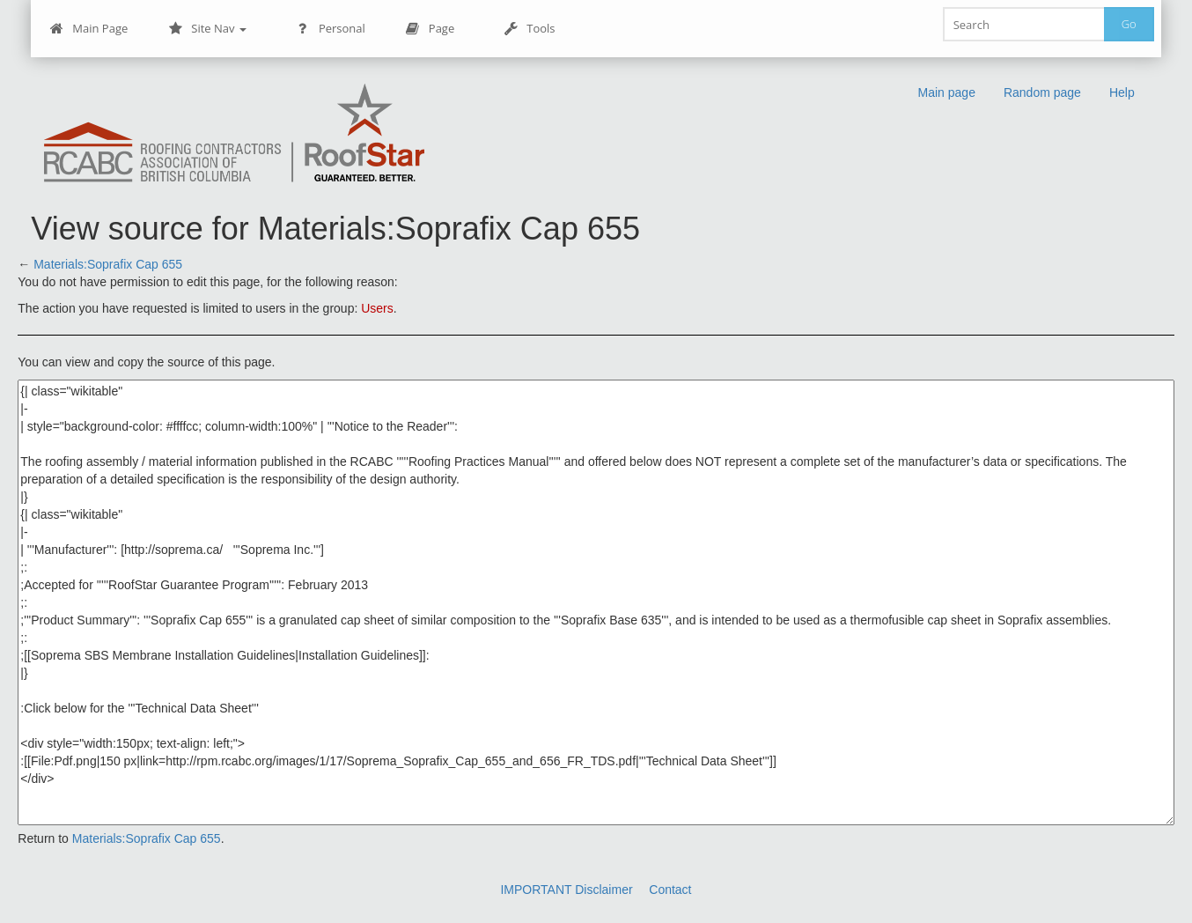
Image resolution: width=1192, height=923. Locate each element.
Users (377, 308)
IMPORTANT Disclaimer (566, 889)
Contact (670, 889)
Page (430, 28)
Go (1129, 24)
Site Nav (207, 28)
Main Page (88, 28)
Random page (1042, 92)
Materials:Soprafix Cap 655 (107, 264)
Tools (529, 28)
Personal (330, 28)
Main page (946, 92)
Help (1122, 92)
